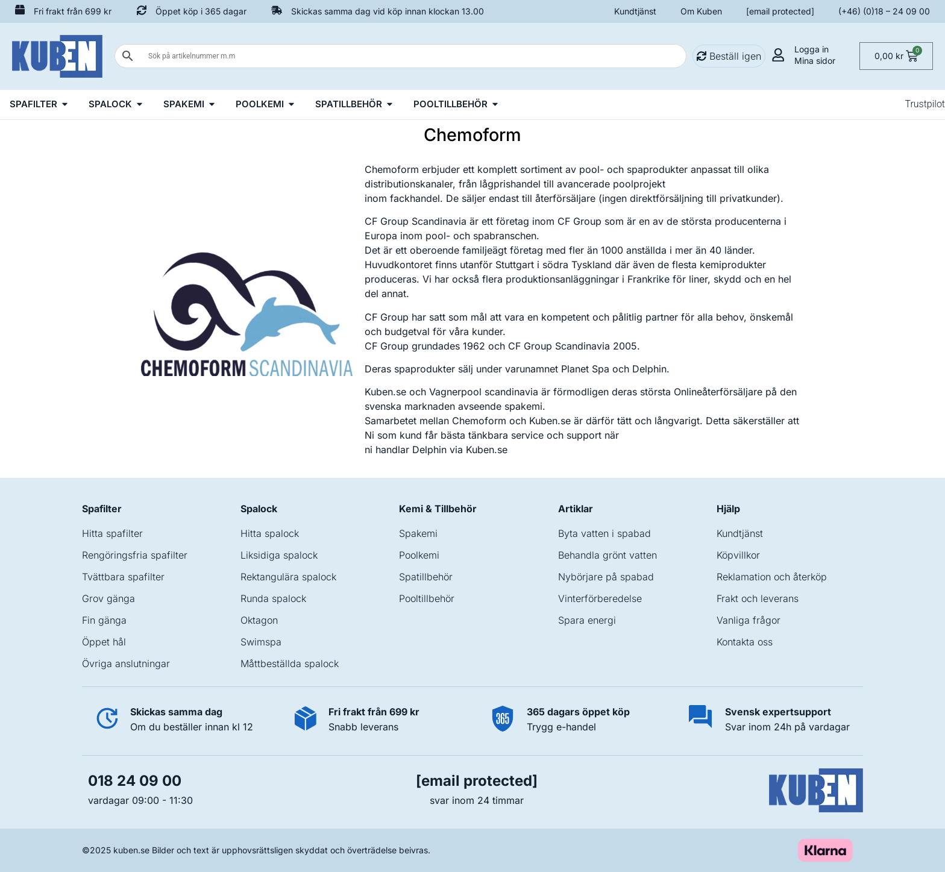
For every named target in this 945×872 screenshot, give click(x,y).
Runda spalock (273, 598)
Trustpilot (925, 104)
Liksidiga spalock (279, 555)
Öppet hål (104, 642)
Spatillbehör (426, 577)
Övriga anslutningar (126, 663)
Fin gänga (104, 620)
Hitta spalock (269, 533)
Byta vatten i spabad (604, 533)
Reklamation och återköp (772, 577)
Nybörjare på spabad (606, 577)
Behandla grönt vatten (607, 555)
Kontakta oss (745, 642)
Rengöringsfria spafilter (134, 555)
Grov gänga (108, 598)
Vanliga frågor (748, 620)
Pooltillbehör (426, 598)
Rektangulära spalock (288, 577)
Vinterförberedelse (600, 598)
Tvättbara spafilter (123, 577)
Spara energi (587, 620)
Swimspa (260, 642)
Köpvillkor (738, 555)
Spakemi (418, 533)
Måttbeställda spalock (289, 663)
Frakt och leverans (758, 598)
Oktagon (259, 620)
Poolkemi (419, 555)
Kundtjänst (635, 11)
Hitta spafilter (112, 533)
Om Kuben (701, 11)
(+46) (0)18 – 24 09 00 (884, 11)
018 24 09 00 (134, 780)
